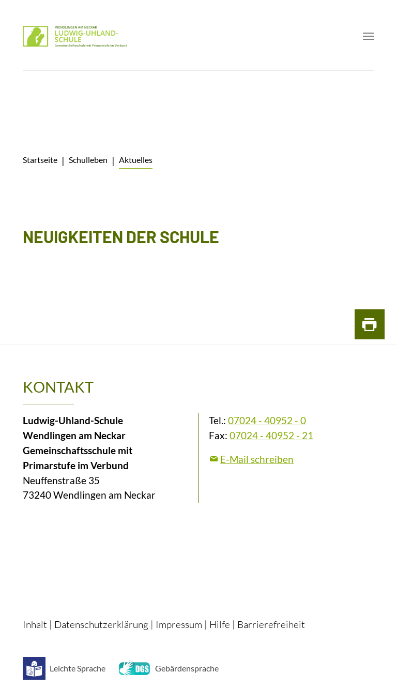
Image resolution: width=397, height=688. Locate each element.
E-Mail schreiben (257, 459)
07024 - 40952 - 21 (271, 435)
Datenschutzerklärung (101, 624)
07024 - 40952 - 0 (267, 420)
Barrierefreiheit (271, 624)
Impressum (179, 624)
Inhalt (35, 624)
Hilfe (219, 624)
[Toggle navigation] (368, 36)
